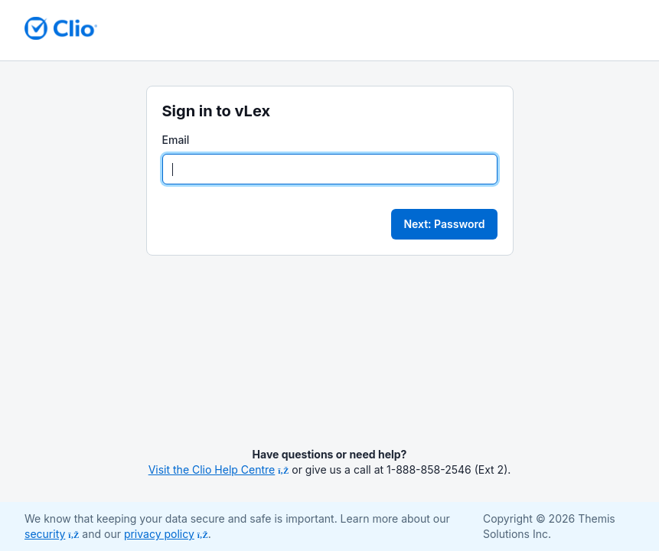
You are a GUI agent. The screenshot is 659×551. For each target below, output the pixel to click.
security (51, 533)
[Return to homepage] (60, 28)
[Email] (330, 169)
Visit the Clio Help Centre (218, 469)
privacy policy (166, 533)
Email (176, 139)
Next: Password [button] (443, 223)
